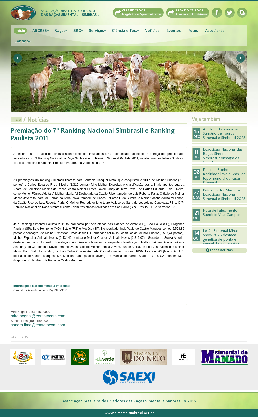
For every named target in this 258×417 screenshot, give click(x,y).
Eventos (174, 30)
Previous (17, 58)
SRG (77, 30)
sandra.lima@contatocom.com (38, 325)
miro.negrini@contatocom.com (38, 316)
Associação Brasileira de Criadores (70, 13)
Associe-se (215, 30)
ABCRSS (39, 30)
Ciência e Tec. (124, 30)
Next (240, 58)
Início (20, 30)
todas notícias (221, 250)
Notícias (152, 30)
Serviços (96, 30)
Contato (21, 41)
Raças (60, 30)
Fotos (193, 30)
